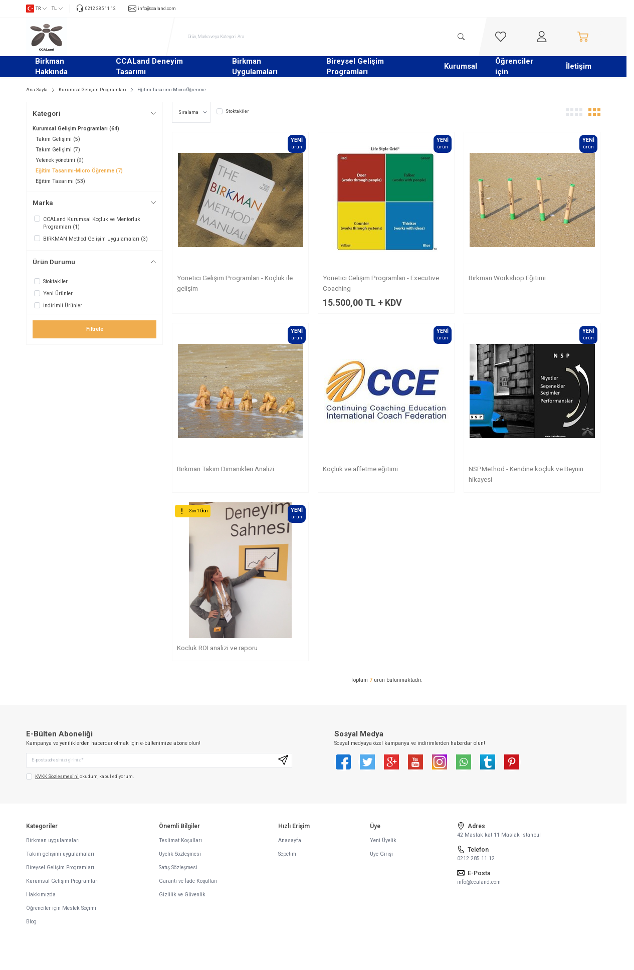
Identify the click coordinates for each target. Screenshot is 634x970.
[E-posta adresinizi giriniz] (159, 762)
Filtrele (94, 329)
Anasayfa (289, 844)
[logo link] (86, 37)
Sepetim (287, 857)
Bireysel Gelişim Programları (355, 66)
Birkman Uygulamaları (255, 66)
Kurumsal (460, 66)
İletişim (578, 66)
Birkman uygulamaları (53, 844)
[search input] (327, 36)
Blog (31, 925)
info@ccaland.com (479, 885)
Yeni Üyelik (383, 844)
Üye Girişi (381, 857)
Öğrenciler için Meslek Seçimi (61, 911)
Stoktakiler (233, 111)
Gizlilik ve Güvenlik (182, 898)
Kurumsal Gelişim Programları (92, 89)
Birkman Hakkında (51, 66)
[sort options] (191, 112)
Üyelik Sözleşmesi (180, 857)
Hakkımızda (41, 898)
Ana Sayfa (37, 89)
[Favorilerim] (500, 36)
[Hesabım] (541, 36)
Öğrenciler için (514, 66)
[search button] (460, 36)
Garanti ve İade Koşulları (188, 884)
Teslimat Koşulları (180, 844)
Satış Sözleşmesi (178, 871)
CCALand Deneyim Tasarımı (149, 66)
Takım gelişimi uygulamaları (60, 857)
